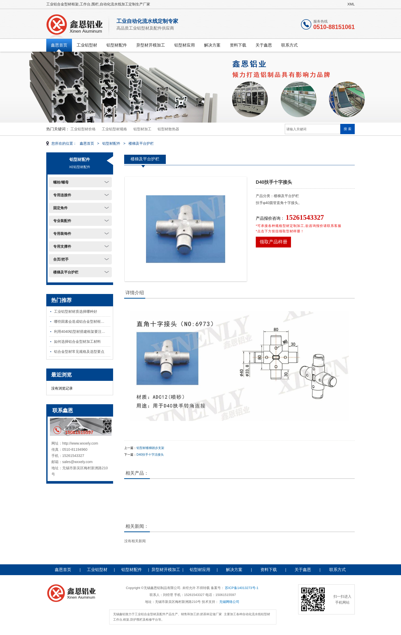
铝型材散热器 (168, 129)
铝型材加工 (142, 129)
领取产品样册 (273, 241)
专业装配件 (62, 221)
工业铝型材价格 (83, 129)
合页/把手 (61, 259)
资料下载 (238, 45)
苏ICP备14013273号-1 (241, 588)
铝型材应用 (184, 45)
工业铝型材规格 (114, 129)
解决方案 (212, 45)
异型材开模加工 (150, 45)
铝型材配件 (116, 45)
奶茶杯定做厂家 (211, 614)
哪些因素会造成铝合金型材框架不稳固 (82, 321)
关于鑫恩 (264, 45)
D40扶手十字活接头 (150, 454)
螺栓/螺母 (61, 182)
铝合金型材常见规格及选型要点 (79, 351)
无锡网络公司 (229, 602)
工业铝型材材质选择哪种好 (75, 311)
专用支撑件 (62, 246)
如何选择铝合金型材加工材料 (77, 341)
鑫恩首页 (59, 45)
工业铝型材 (87, 45)
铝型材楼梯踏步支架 (150, 448)
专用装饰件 (62, 234)
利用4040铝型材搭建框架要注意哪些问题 (82, 331)
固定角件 (60, 208)
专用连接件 (62, 195)
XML (351, 4)
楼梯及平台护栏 (141, 143)
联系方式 (289, 45)
